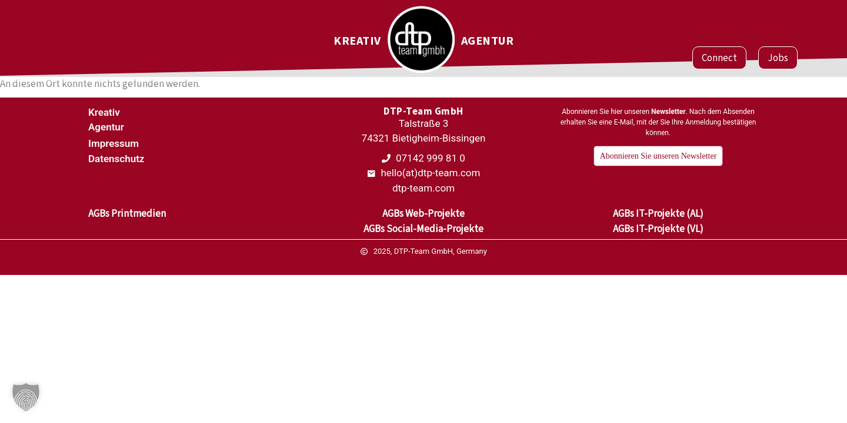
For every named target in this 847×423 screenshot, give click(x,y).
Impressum (113, 143)
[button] (26, 397)
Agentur (487, 41)
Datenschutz (116, 158)
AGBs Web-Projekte (423, 213)
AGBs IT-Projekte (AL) (658, 213)
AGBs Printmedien (127, 213)
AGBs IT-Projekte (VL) (658, 229)
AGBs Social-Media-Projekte (423, 229)
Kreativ (357, 41)
